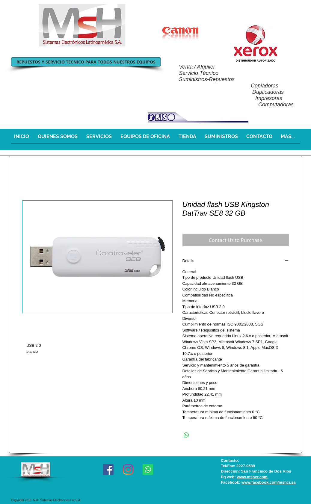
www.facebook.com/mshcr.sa (268, 482)
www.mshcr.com (252, 477)
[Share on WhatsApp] (186, 435)
